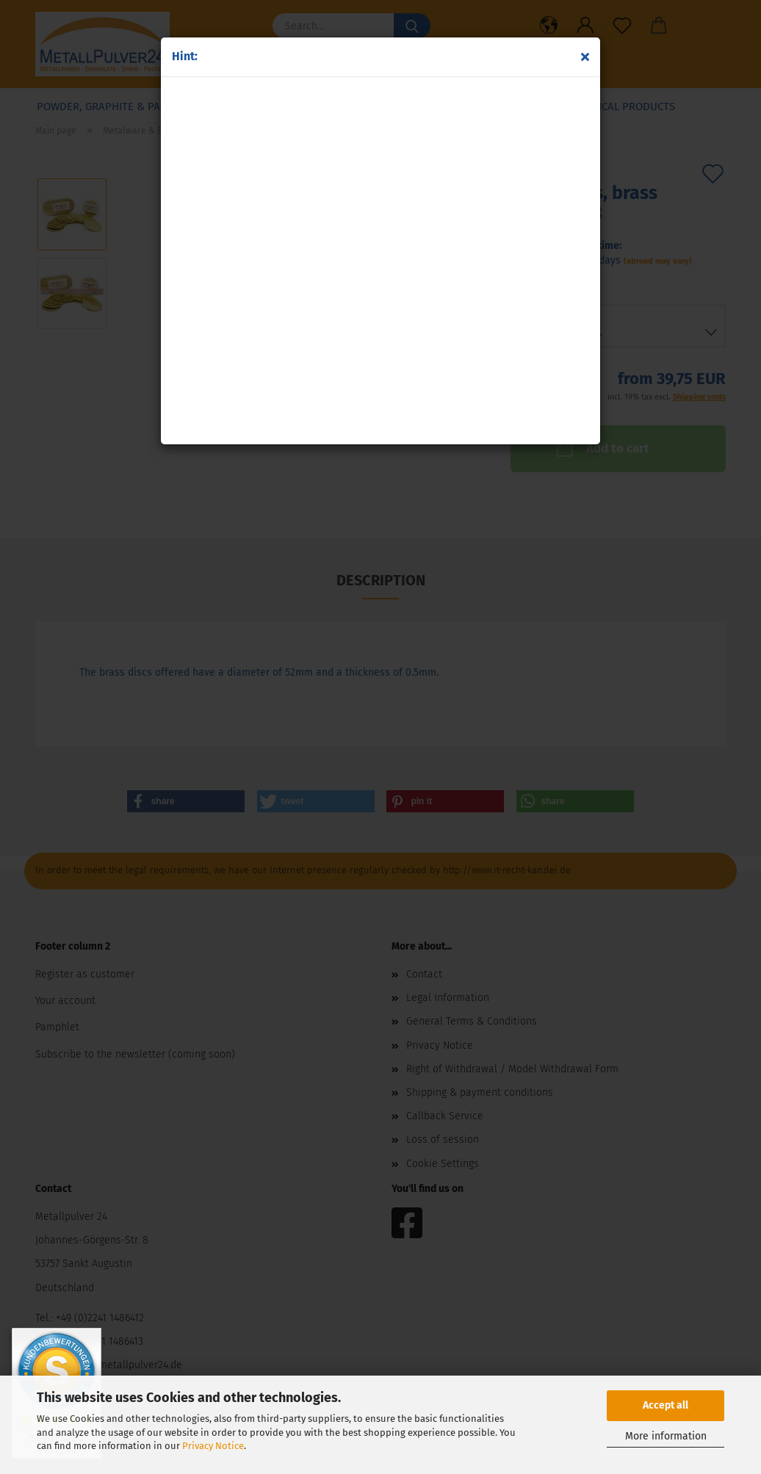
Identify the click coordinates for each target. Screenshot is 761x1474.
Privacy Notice (213, 1445)
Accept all (665, 1405)
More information (666, 1436)
